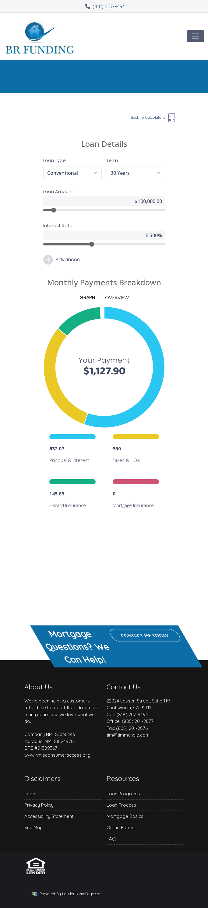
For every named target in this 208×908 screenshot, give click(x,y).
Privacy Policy (39, 805)
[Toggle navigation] (195, 36)
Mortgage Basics (125, 816)
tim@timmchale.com (128, 735)
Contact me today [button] (145, 635)
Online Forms (121, 827)
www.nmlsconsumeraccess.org (57, 755)
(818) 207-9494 (105, 6)
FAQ (111, 839)
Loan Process (121, 805)
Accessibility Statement (48, 816)
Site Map (33, 827)
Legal (30, 794)
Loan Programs (123, 794)
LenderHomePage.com (82, 893)
